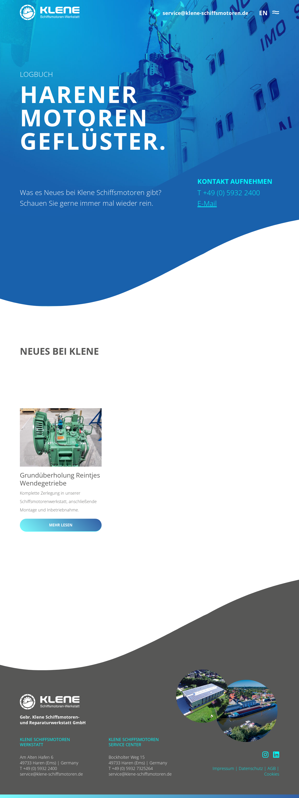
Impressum (223, 768)
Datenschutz (251, 768)
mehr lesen (60, 525)
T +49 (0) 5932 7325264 (131, 768)
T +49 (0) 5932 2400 (38, 768)
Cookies (271, 774)
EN (263, 13)
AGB (271, 768)
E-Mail (207, 203)
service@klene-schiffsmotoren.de (200, 12)
